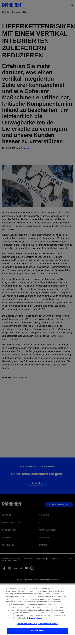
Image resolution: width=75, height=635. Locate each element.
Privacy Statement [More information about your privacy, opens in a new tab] (35, 618)
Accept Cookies (37, 631)
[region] (37, 609)
